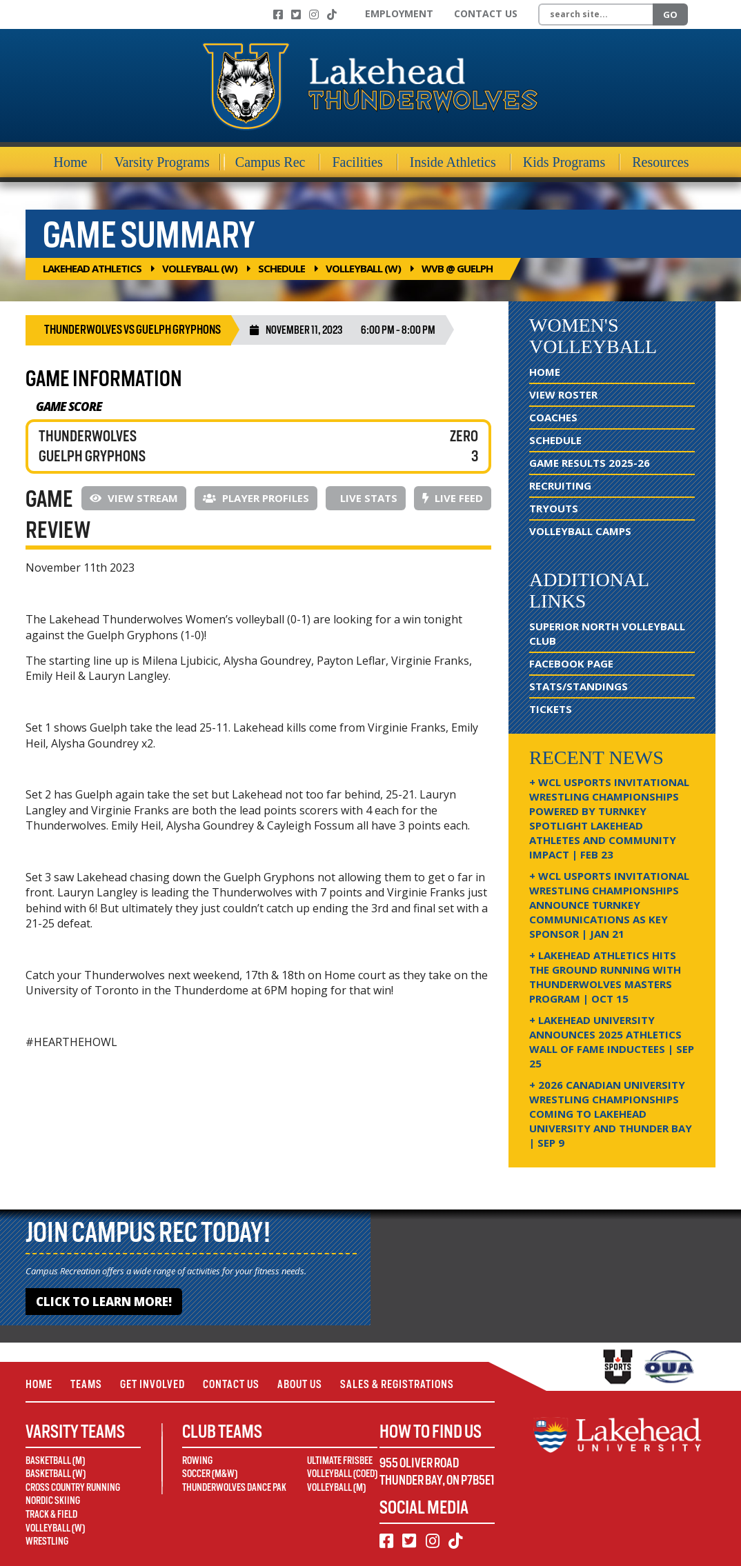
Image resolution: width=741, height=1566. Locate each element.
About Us (299, 1384)
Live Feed (452, 498)
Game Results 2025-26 (589, 463)
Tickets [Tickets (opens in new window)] (550, 709)
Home (71, 162)
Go (670, 14)
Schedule (281, 268)
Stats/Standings (578, 686)
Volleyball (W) (199, 268)
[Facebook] (278, 14)
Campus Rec (270, 162)
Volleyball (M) (336, 1487)
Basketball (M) (55, 1460)
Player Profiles (256, 498)
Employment (399, 13)
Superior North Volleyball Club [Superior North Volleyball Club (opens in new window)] (607, 633)
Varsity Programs (161, 162)
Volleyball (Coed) (342, 1473)
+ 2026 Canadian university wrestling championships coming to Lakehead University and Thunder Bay (610, 1114)
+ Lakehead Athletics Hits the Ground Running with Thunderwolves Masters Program (605, 976)
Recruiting (560, 485)
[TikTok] (332, 14)
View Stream (134, 498)
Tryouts (553, 508)
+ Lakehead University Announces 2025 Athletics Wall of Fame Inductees (611, 1041)
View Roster (563, 394)
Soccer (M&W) (209, 1473)
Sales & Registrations (397, 1384)
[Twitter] (296, 14)
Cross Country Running (73, 1487)
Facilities (357, 162)
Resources (660, 162)
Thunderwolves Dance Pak (234, 1487)
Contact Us (485, 13)
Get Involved (152, 1384)
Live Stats (367, 498)
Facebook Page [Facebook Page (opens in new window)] (571, 663)
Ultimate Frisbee (340, 1460)
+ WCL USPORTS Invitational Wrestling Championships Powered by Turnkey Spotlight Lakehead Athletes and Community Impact (609, 818)
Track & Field (51, 1514)
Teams (86, 1384)
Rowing (197, 1460)
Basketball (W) (56, 1473)
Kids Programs (564, 162)
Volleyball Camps (580, 531)
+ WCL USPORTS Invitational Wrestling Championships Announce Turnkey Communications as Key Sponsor (609, 905)
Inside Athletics (453, 162)
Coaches (553, 417)
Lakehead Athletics (92, 268)
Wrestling (47, 1541)
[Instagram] (314, 14)
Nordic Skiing (53, 1500)
